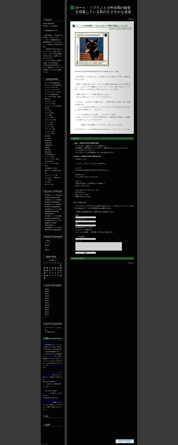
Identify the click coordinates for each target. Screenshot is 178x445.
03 (47, 268)
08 (61, 268)
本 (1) (46, 166)
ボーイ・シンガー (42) (51, 163)
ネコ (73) (47, 182)
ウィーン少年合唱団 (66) (52, 83)
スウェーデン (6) (50, 129)
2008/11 (52, 260)
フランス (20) (49, 117)
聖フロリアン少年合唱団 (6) (53, 85)
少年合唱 (104, 129)
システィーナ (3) (50, 103)
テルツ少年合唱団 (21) (51, 94)
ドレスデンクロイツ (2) (52, 90)
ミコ (46, 247)
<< (49, 260)
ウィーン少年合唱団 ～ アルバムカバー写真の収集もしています (102, 26)
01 (61, 265)
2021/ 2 (47, 314)
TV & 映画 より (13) (51, 168)
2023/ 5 (47, 303)
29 (61, 275)
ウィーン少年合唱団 (90, 129)
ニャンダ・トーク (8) (51, 175)
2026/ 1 (47, 289)
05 (52, 268)
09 (44, 270)
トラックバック (78, 258)
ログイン (52, 424)
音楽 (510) (48, 152)
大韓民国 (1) (48, 145)
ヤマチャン (48, 243)
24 (47, 275)
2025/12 (47, 291)
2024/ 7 (47, 298)
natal (75, 143)
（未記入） (48, 240)
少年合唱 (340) (49, 154)
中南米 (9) (48, 140)
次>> (132, 19)
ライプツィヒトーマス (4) (52, 92)
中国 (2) (47, 147)
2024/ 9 (47, 296)
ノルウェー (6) (49, 131)
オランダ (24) (49, 124)
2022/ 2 (47, 312)
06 (55, 268)
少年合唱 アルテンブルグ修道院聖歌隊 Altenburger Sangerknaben (53, 211)
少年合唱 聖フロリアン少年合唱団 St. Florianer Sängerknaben (53, 223)
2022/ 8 (47, 307)
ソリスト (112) (49, 156)
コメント (76, 138)
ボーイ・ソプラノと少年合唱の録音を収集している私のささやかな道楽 (103, 10)
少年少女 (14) (49, 161)
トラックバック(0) (123, 129)
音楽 (99, 129)
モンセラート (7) (50, 101)
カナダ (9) (48, 138)
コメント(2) (112, 129)
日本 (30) (47, 150)
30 (44, 278)
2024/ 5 (47, 300)
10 (47, 270)
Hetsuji (47, 245)
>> (56, 260)
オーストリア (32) (50, 120)
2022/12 (47, 305)
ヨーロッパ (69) (49, 133)
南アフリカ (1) (49, 184)
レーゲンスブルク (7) (51, 87)
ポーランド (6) (49, 127)
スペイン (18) (49, 122)
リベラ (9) (48, 110)
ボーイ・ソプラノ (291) (52, 159)
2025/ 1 (47, 293)
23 (44, 275)
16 (44, 273)
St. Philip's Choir (50, 332)
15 (61, 270)
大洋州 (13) (48, 143)
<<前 (129, 19)
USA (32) (47, 136)
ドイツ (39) (48, 115)
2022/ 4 (47, 310)
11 (50, 270)
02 (44, 268)
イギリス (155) (49, 113)
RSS (52, 416)
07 (58, 268)
